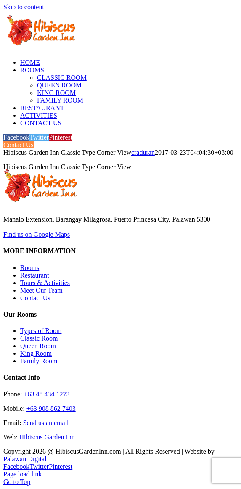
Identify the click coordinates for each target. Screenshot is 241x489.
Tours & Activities (45, 282)
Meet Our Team (41, 290)
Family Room (38, 361)
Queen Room (38, 345)
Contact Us (35, 297)
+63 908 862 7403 (51, 408)
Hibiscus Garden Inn (46, 437)
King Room (36, 353)
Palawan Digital (25, 459)
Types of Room (40, 330)
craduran (143, 152)
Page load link (22, 474)
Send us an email (46, 422)
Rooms (29, 267)
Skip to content (23, 7)
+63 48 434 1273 (46, 394)
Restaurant (34, 275)
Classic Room (39, 338)
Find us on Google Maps (36, 234)
